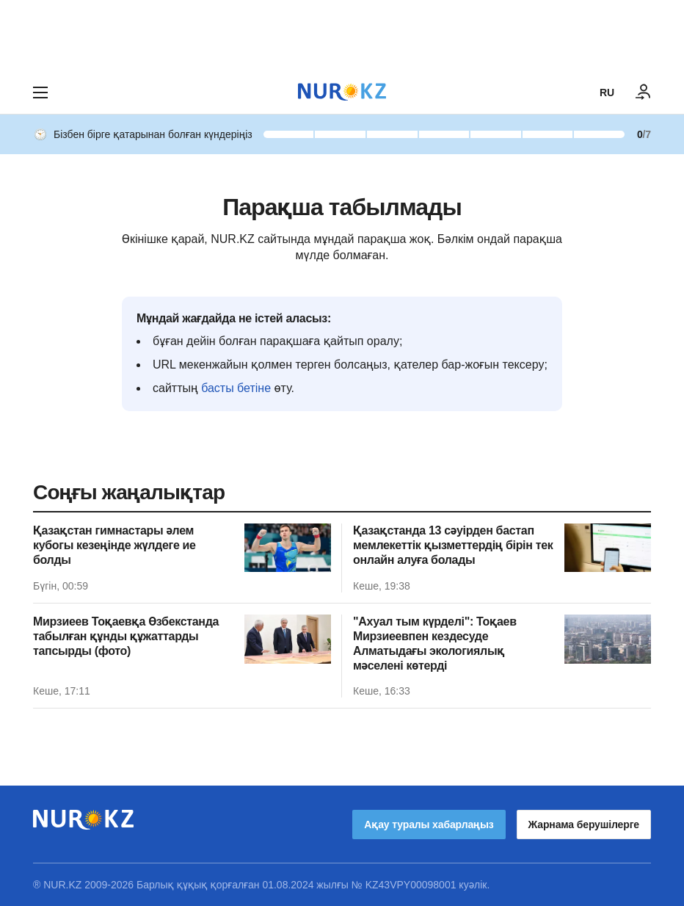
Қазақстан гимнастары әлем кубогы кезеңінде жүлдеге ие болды (114, 545)
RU (607, 92)
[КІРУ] (643, 92)
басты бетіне (236, 388)
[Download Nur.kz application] (342, 35)
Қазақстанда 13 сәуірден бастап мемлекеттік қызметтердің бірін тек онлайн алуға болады (453, 545)
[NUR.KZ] (342, 92)
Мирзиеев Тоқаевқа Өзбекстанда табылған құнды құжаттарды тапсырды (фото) (126, 636)
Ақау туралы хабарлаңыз (428, 824)
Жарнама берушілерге (583, 824)
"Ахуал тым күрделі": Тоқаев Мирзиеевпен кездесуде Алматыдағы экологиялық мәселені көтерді (435, 643)
